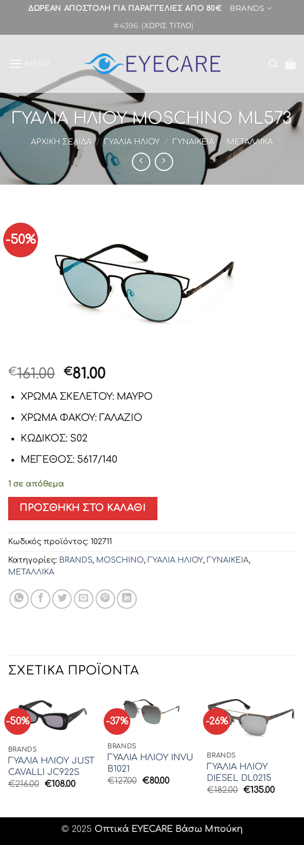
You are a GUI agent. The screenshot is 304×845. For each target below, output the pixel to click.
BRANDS (251, 9)
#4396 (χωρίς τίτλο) (153, 26)
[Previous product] (164, 162)
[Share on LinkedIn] (126, 599)
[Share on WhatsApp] (19, 599)
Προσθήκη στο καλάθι (82, 508)
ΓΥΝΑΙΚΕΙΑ (193, 142)
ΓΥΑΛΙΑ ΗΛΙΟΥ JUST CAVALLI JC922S (51, 766)
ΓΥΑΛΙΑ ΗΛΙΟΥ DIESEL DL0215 (239, 772)
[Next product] (141, 162)
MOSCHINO (120, 560)
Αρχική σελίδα (61, 142)
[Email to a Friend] (83, 599)
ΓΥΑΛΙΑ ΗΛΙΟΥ (132, 142)
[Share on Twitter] (62, 599)
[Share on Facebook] (40, 599)
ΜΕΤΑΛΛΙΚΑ (250, 142)
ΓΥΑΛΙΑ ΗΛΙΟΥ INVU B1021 (150, 763)
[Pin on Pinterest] (105, 599)
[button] (29, 64)
